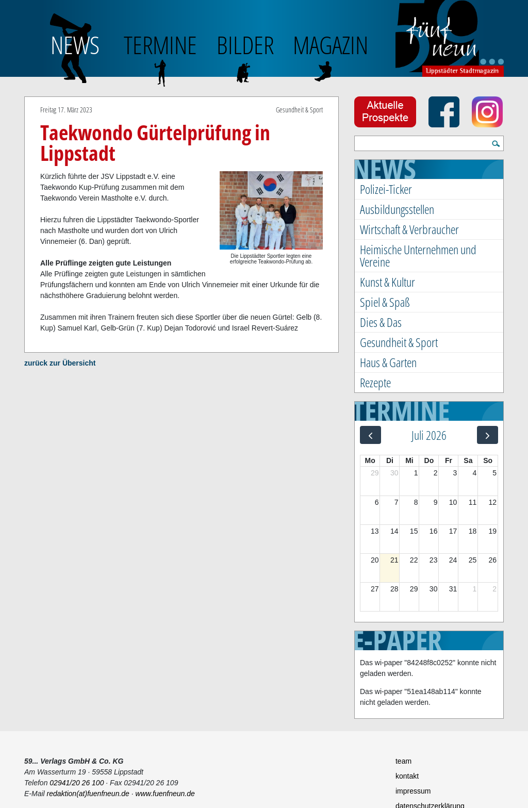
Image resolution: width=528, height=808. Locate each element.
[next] (487, 435)
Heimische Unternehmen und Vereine (418, 255)
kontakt (407, 776)
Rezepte (375, 382)
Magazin (330, 44)
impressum (413, 791)
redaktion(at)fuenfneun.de (88, 793)
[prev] (370, 435)
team (403, 761)
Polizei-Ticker (386, 188)
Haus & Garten (388, 362)
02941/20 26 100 (77, 783)
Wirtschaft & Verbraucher (409, 229)
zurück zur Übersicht (59, 363)
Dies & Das (381, 322)
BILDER (245, 44)
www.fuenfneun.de (165, 793)
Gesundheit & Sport (399, 342)
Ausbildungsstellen (397, 209)
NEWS (75, 44)
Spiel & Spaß (385, 301)
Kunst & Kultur (387, 281)
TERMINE (160, 44)
